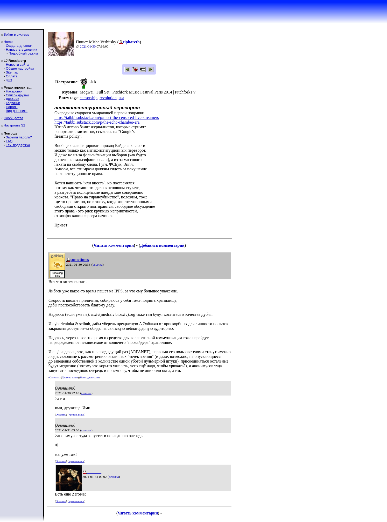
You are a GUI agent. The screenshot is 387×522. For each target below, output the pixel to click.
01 (89, 46)
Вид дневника (16, 111)
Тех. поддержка (18, 145)
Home (8, 42)
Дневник (12, 99)
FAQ (9, 141)
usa (121, 98)
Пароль (11, 107)
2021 (83, 46)
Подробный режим (23, 53)
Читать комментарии (114, 245)
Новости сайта (17, 64)
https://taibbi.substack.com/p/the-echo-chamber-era (96, 122)
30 (94, 46)
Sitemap (12, 72)
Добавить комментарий (162, 245)
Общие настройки (20, 68)
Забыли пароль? (19, 137)
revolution (108, 98)
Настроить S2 (14, 125)
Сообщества (13, 118)
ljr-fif (9, 80)
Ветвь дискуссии (89, 377)
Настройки (14, 91)
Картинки (13, 103)
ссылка (98, 264)
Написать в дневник (21, 49)
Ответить (54, 377)
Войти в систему (16, 34)
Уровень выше (70, 377)
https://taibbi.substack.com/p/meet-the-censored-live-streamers (106, 117)
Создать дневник (19, 46)
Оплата (11, 76)
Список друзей (17, 95)
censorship (88, 98)
